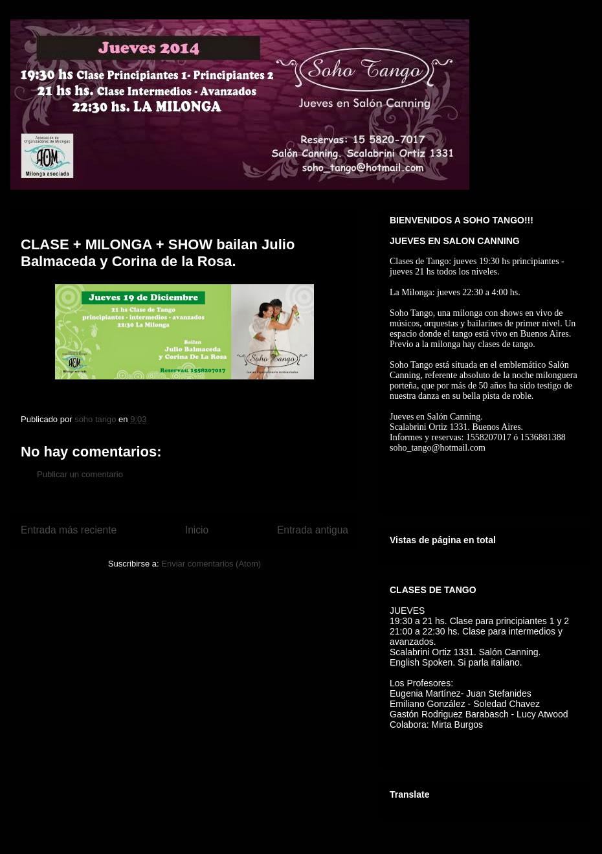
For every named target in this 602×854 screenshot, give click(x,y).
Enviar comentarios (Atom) (211, 563)
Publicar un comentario (80, 474)
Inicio (196, 529)
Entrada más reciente (69, 529)
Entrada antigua (312, 529)
